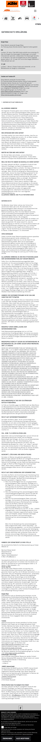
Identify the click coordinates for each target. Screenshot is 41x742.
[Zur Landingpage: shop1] (13, 18)
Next (38, 18)
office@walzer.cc (16, 695)
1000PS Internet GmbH (9, 676)
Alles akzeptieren (22, 738)
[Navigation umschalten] (35, 11)
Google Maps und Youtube (10, 727)
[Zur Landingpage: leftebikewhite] (20, 18)
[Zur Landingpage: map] (34, 18)
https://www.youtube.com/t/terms (14, 86)
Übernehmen (7, 738)
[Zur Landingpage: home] (6, 18)
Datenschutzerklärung (9, 719)
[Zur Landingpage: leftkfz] (27, 18)
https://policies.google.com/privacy (11, 95)
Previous (2, 18)
